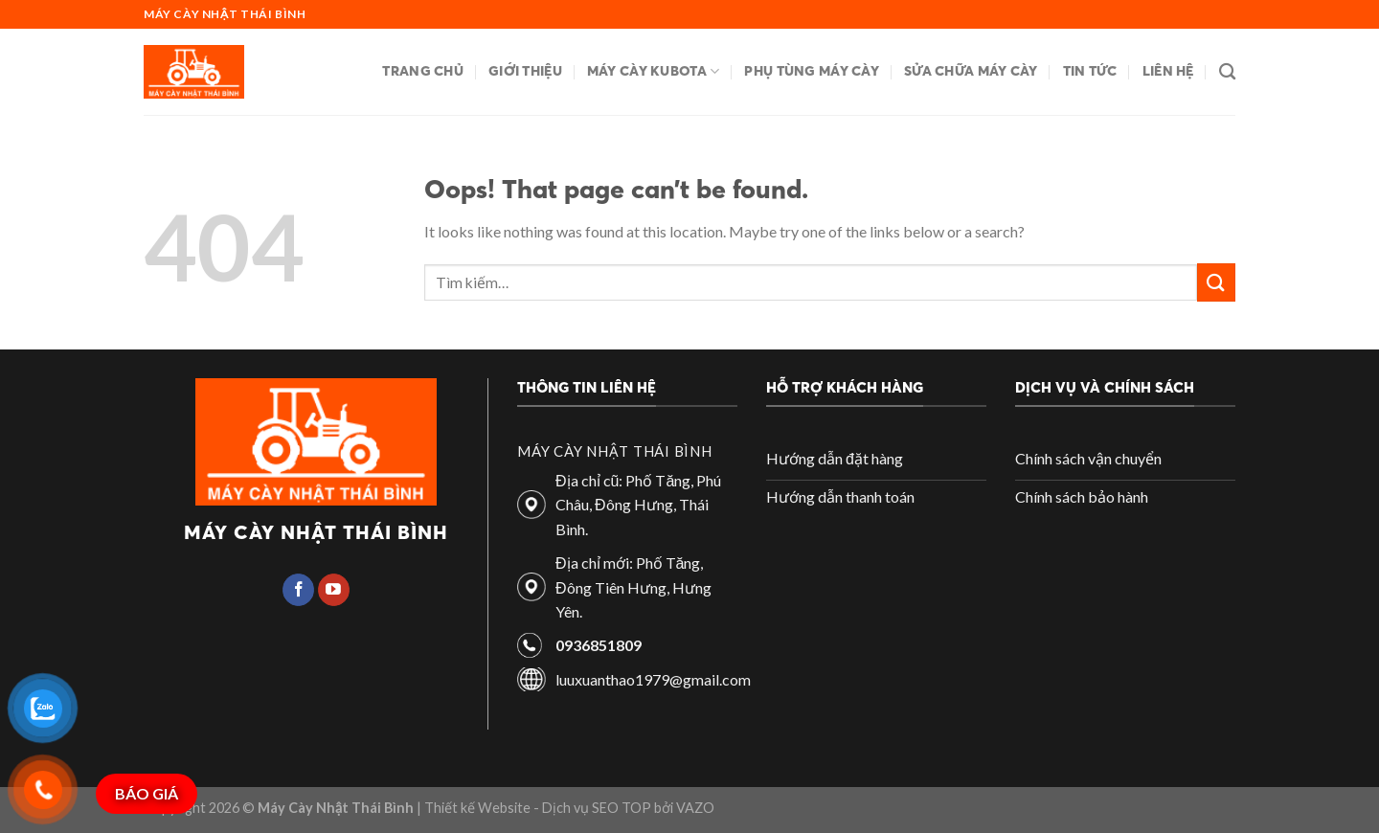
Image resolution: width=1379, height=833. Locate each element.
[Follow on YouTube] (334, 590)
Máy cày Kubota (653, 71)
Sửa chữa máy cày (971, 70)
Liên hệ (1168, 70)
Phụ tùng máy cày (811, 70)
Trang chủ (422, 70)
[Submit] (1216, 282)
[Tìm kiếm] (1227, 72)
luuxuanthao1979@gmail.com (653, 679)
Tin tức (1090, 70)
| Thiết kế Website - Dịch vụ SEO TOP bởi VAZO (564, 807)
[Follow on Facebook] (298, 590)
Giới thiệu (525, 70)
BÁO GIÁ (146, 793)
